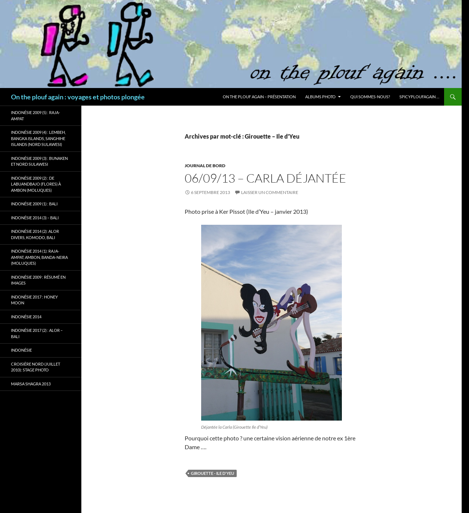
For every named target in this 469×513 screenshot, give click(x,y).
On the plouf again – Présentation (259, 96)
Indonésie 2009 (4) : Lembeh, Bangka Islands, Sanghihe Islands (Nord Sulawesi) (38, 138)
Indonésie (21, 350)
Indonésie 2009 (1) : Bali (34, 203)
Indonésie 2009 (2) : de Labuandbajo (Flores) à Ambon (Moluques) (36, 184)
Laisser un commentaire (269, 192)
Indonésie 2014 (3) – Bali (35, 217)
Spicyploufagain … (419, 96)
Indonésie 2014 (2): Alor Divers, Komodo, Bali (35, 234)
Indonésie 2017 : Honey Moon (34, 299)
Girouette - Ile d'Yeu (212, 473)
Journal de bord (205, 165)
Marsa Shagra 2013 (31, 383)
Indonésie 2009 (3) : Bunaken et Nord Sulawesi (39, 161)
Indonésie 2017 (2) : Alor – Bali (37, 333)
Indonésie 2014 (26, 316)
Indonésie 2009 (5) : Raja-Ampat (35, 115)
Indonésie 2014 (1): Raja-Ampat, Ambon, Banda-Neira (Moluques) (39, 257)
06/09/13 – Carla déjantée (265, 178)
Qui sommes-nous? (370, 96)
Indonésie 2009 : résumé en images (38, 280)
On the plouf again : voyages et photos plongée (78, 97)
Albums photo (320, 96)
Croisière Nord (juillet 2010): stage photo (35, 367)
